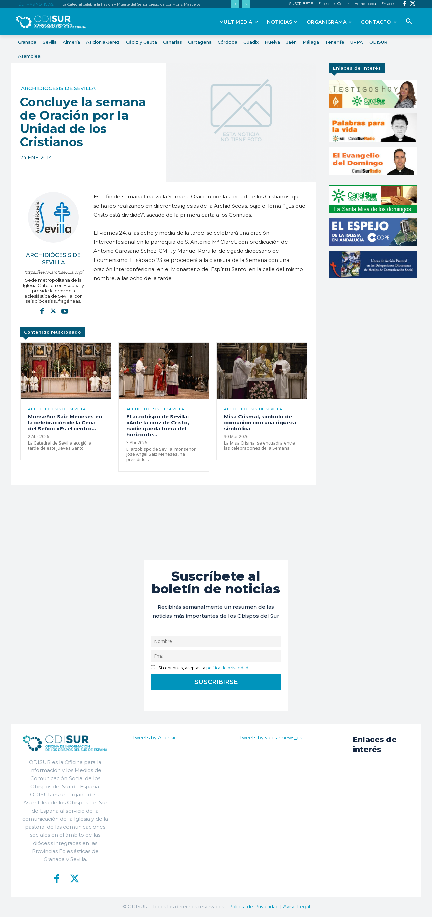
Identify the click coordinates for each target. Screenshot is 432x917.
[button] (409, 21)
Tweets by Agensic (154, 738)
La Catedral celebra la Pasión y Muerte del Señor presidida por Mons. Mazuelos (131, 4)
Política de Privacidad (253, 907)
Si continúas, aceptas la (199, 668)
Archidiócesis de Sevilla (58, 88)
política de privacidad (227, 668)
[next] (246, 4)
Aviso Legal (296, 907)
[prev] (235, 4)
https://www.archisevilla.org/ (53, 272)
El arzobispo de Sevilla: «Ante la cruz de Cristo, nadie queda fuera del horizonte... (157, 425)
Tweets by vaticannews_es (270, 738)
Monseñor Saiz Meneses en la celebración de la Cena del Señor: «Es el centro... (65, 422)
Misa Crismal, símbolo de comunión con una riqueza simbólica (260, 422)
